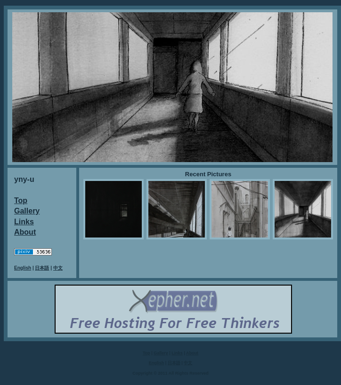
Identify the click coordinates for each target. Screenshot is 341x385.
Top (20, 201)
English (22, 267)
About (25, 232)
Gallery (27, 211)
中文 (58, 267)
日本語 (42, 267)
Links (24, 222)
